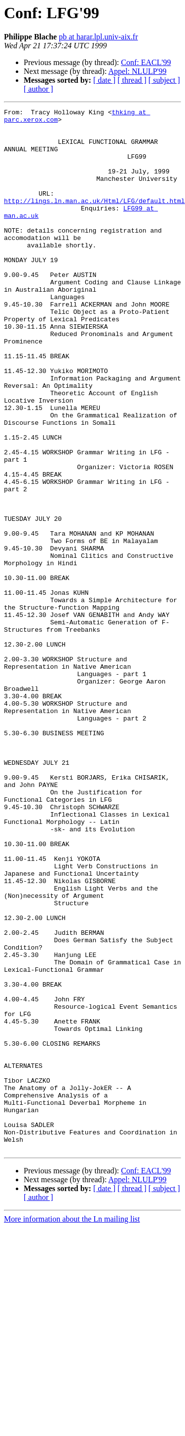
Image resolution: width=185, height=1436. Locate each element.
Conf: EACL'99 (146, 62)
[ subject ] (164, 80)
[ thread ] (132, 80)
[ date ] (104, 80)
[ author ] (38, 89)
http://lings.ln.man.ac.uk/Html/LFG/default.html (94, 219)
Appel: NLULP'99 (138, 71)
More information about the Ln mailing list (72, 1427)
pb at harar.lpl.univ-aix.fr (98, 37)
